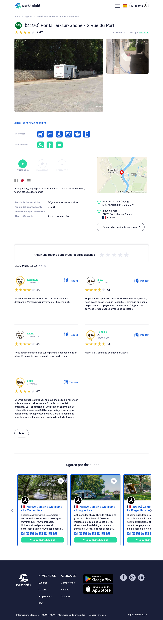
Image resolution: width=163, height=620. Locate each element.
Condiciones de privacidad (71, 615)
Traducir (71, 280)
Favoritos (42, 165)
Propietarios (45, 596)
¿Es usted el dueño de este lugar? (120, 227)
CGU (44, 615)
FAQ (41, 603)
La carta (43, 589)
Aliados (65, 589)
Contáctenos (68, 582)
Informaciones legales (27, 615)
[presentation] (12, 510)
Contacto (62, 165)
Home (17, 16)
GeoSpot (65, 596)
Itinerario (23, 165)
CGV (52, 615)
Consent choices (97, 615)
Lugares (28, 16)
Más (21, 433)
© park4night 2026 (137, 614)
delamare (144, 32)
